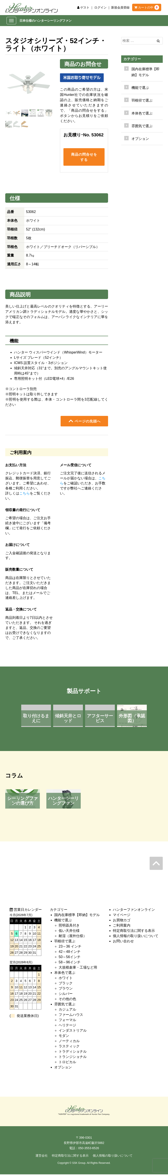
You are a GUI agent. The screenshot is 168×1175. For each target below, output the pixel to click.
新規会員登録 (120, 7)
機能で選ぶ (63, 920)
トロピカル (67, 1062)
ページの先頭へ (84, 421)
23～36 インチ (70, 947)
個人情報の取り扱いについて (135, 936)
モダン (64, 1036)
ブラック (66, 983)
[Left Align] (158, 41)
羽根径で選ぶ (64, 941)
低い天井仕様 (69, 931)
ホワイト (66, 978)
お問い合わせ (123, 941)
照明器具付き (69, 926)
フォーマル (67, 1020)
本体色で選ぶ (64, 973)
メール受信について (75, 465)
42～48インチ (69, 952)
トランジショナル (73, 1057)
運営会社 (41, 1156)
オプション (140, 139)
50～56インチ (69, 957)
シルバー (66, 994)
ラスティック (69, 1046)
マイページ (121, 915)
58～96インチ (69, 962)
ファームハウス (71, 1015)
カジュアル (67, 1010)
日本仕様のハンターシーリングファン (45, 20)
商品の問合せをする (84, 157)
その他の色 (67, 999)
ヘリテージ (67, 1025)
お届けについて (17, 545)
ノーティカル (69, 1041)
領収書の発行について (22, 510)
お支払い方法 (15, 465)
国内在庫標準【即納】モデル (145, 72)
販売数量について (19, 570)
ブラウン (66, 989)
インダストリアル (73, 1031)
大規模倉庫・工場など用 (78, 968)
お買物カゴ (121, 920)
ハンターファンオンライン (134, 910)
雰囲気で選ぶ (64, 1004)
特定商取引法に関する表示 (134, 931)
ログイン (100, 7)
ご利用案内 (121, 926)
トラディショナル (73, 1052)
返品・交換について (21, 610)
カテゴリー (132, 59)
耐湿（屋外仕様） (73, 936)
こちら (24, 494)
